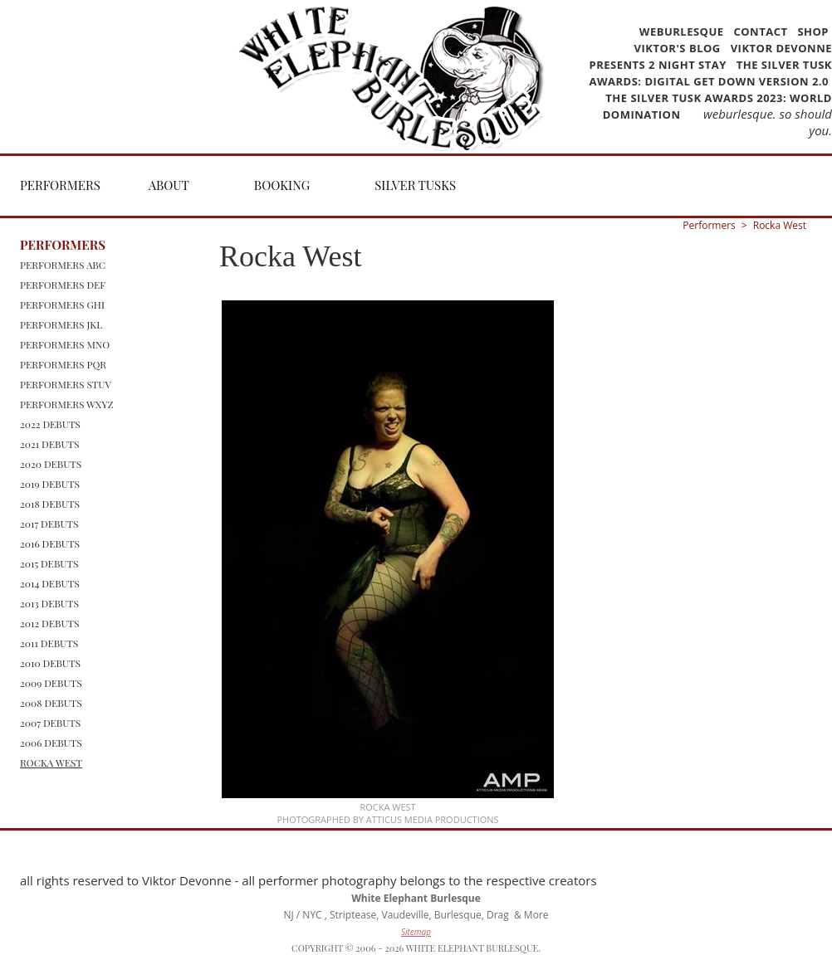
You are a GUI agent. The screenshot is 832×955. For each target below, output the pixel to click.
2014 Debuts (50, 583)
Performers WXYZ (67, 404)
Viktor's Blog (677, 48)
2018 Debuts (50, 503)
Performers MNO (65, 344)
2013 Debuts (49, 603)
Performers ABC (62, 264)
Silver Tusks (415, 185)
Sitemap (416, 932)
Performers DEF (62, 284)
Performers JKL (61, 324)
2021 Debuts (50, 444)
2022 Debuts (50, 424)
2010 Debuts (50, 663)
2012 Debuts (50, 623)
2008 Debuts (51, 702)
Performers (60, 185)
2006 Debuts (51, 742)
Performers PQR (63, 364)
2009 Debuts (51, 682)
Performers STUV (65, 384)
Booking (282, 185)
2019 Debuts (50, 483)
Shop (813, 31)
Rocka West (51, 762)
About (169, 185)
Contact (760, 31)
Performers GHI (62, 304)
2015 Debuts (49, 563)
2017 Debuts (49, 523)
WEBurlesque (683, 31)
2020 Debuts (50, 463)
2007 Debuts (50, 722)
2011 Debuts (49, 643)
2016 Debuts (50, 543)
